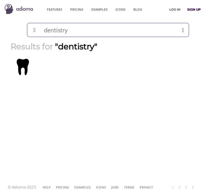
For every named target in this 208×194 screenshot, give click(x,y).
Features (54, 9)
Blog (137, 9)
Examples (99, 9)
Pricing (76, 9)
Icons (120, 9)
